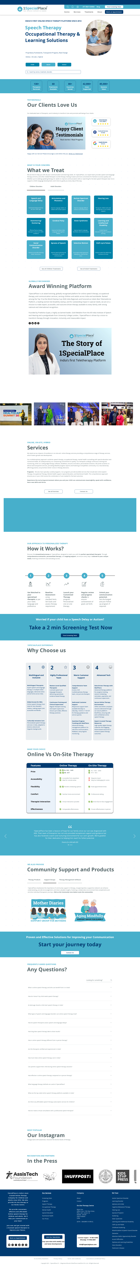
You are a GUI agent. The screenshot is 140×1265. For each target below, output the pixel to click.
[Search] (67, 6)
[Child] (32, 64)
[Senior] (64, 64)
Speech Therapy (47, 1204)
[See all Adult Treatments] (88, 269)
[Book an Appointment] (114, 12)
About (78, 1198)
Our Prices (45, 1219)
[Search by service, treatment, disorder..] (53, 72)
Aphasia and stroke (118, 1204)
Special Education (47, 1213)
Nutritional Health (47, 1216)
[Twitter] (32, 323)
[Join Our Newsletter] (53, 1237)
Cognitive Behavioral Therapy (121, 1207)
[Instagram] (38, 323)
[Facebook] (30, 323)
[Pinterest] (12, 1245)
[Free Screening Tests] (114, 6)
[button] (72, 6)
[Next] (134, 836)
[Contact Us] (84, 491)
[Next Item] (130, 417)
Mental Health (46, 1210)
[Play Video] (56, 133)
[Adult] (48, 64)
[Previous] (5, 836)
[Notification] (77, 7)
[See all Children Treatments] (51, 269)
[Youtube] (9, 1245)
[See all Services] (53, 491)
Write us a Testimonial (76, 154)
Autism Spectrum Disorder (120, 1198)
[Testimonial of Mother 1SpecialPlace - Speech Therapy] (68, 844)
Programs (45, 1201)
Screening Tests (47, 1198)
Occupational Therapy (49, 1207)
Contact (79, 1201)
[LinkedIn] (35, 323)
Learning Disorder (117, 1201)
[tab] (36, 186)
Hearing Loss (116, 1210)
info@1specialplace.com (88, 1244)
